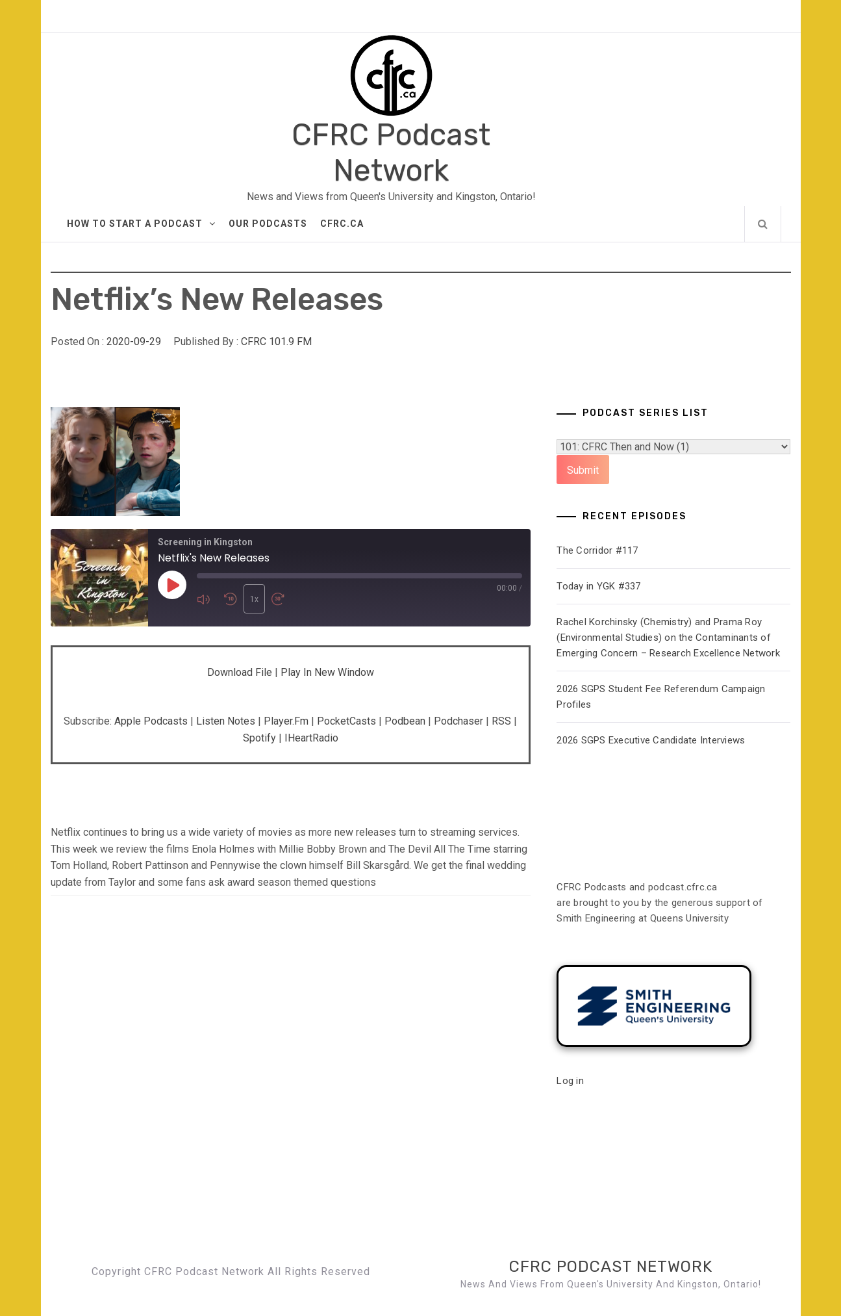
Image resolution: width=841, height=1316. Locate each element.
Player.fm (286, 721)
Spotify (259, 738)
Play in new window (327, 672)
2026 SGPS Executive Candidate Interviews (651, 740)
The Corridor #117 (597, 550)
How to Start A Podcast (141, 223)
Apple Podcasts (151, 721)
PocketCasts (346, 721)
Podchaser (458, 721)
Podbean (404, 721)
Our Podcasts (268, 223)
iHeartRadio (311, 738)
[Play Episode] (172, 585)
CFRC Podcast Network (391, 152)
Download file (239, 672)
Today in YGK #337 (598, 586)
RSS (501, 721)
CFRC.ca (342, 223)
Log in (570, 1081)
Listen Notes (225, 721)
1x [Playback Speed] (254, 599)
